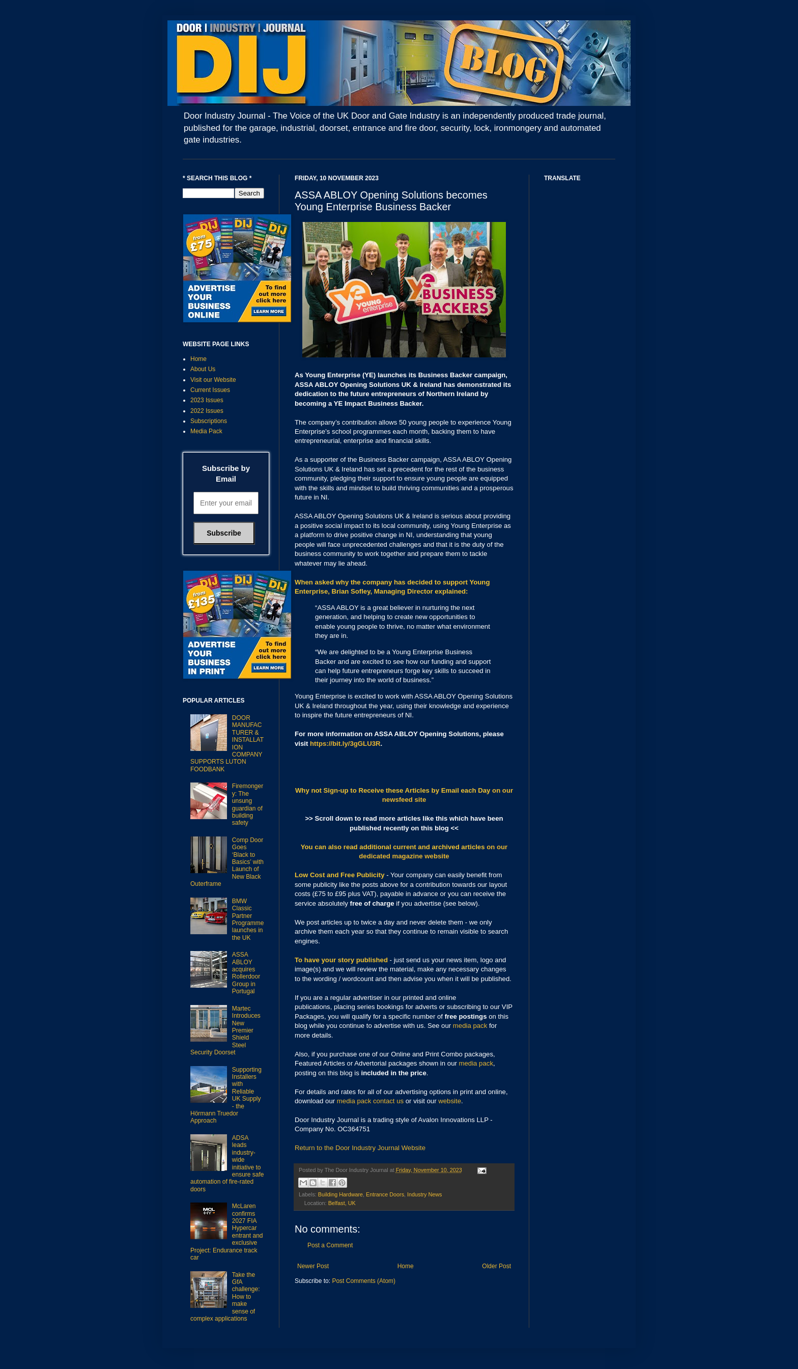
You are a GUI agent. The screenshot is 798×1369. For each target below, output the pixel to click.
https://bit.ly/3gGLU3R (345, 743)
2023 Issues (206, 400)
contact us (388, 1101)
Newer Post (313, 1266)
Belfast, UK (342, 1203)
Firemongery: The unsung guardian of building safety (247, 804)
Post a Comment (330, 1245)
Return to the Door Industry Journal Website (360, 1148)
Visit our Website (213, 379)
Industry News (424, 1194)
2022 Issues (206, 410)
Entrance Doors (385, 1194)
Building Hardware (340, 1194)
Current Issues (210, 390)
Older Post (496, 1266)
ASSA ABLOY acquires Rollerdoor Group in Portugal (246, 973)
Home (405, 1266)
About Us (202, 369)
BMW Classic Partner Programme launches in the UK (248, 919)
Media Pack (206, 431)
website (449, 1101)
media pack (470, 1025)
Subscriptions (208, 421)
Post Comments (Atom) (363, 1280)
